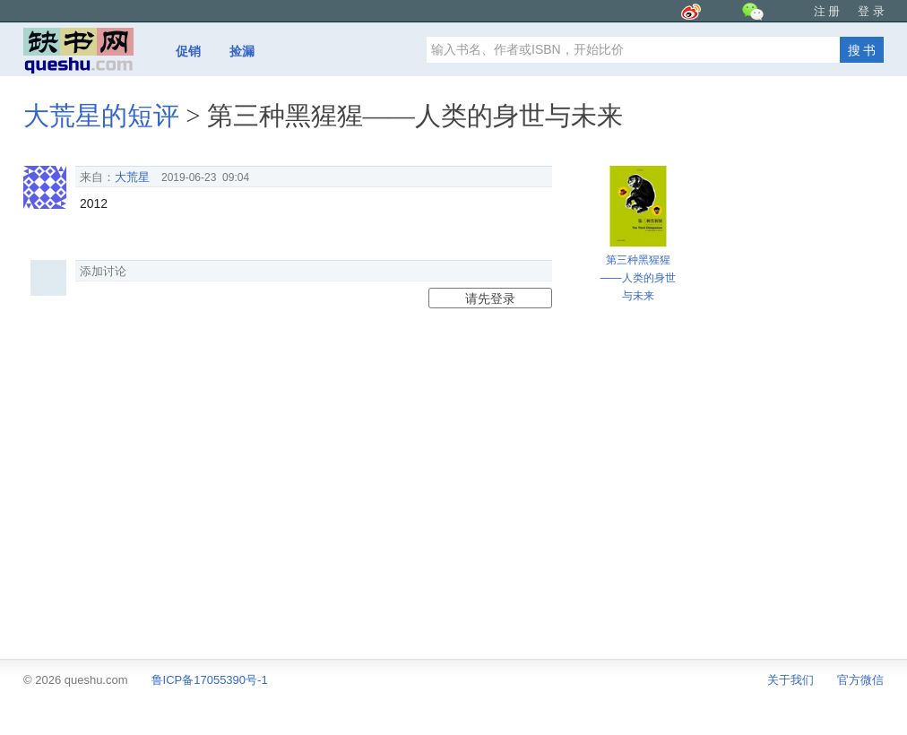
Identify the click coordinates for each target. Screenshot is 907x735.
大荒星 (132, 177)
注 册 (827, 11)
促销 (188, 51)
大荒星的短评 (101, 115)
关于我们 (790, 680)
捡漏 (242, 51)
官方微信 (860, 680)
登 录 (871, 11)
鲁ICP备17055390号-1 (209, 680)
